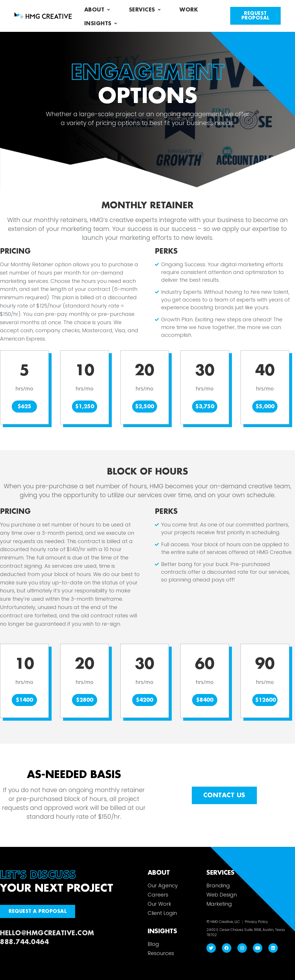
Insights (100, 23)
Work (188, 9)
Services (145, 9)
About (97, 9)
